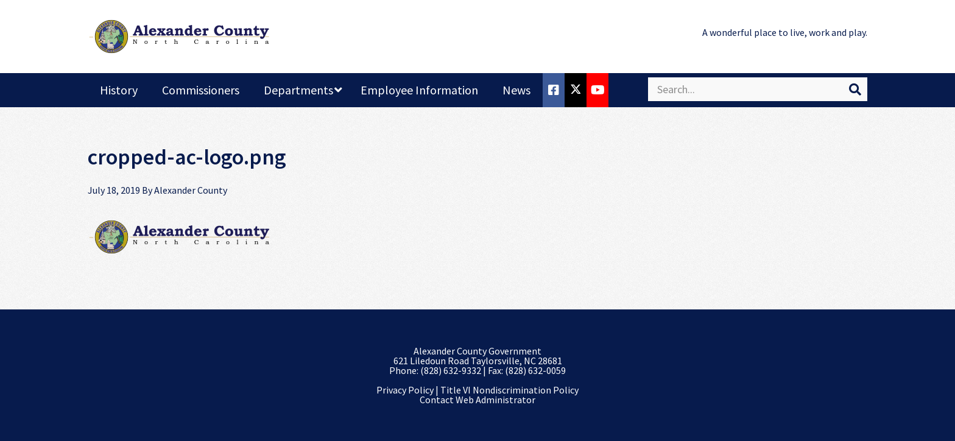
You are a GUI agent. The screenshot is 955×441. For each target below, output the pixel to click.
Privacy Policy (405, 390)
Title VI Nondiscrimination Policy (509, 390)
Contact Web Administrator (477, 399)
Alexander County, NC (179, 36)
